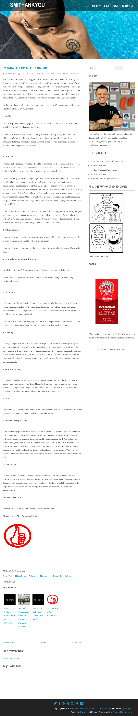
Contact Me (127, 6)
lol (45, 73)
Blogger (122, 349)
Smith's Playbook (98, 174)
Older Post (77, 642)
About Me (96, 6)
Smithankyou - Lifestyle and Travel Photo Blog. (91, 708)
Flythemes (85, 712)
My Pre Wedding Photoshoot (104, 170)
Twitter (33, 576)
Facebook (20, 576)
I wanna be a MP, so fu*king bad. (25, 68)
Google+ (45, 576)
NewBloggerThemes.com (120, 712)
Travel (116, 6)
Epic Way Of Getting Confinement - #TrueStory (9, 615)
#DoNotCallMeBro (99, 165)
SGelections (52, 73)
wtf (59, 73)
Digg (68, 576)
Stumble (57, 576)
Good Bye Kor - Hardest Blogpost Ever (108, 161)
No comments (71, 73)
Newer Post (9, 642)
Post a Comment (11, 658)
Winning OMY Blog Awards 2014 (105, 178)
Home (106, 6)
